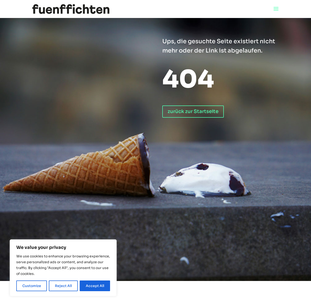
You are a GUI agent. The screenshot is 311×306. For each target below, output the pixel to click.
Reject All (63, 286)
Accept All (95, 286)
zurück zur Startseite (193, 111)
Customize (31, 286)
